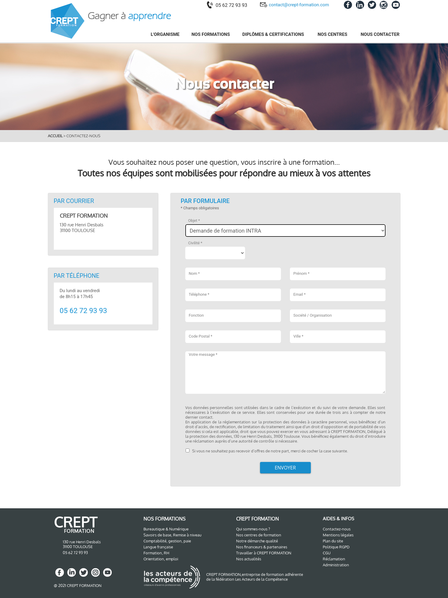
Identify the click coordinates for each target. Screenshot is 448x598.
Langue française (158, 546)
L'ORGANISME (165, 34)
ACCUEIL (55, 135)
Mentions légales (338, 535)
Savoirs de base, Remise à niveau (172, 535)
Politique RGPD (336, 546)
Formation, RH (156, 552)
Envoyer (285, 467)
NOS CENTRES (333, 34)
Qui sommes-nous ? (253, 529)
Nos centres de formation (258, 535)
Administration (336, 564)
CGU (327, 552)
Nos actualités (248, 558)
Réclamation (334, 558)
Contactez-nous (337, 529)
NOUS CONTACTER (380, 34)
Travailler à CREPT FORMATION (263, 552)
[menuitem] (161, 34)
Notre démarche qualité (257, 540)
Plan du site (333, 540)
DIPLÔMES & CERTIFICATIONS (273, 34)
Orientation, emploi (160, 558)
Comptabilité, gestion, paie (167, 540)
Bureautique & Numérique (166, 529)
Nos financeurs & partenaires (261, 546)
